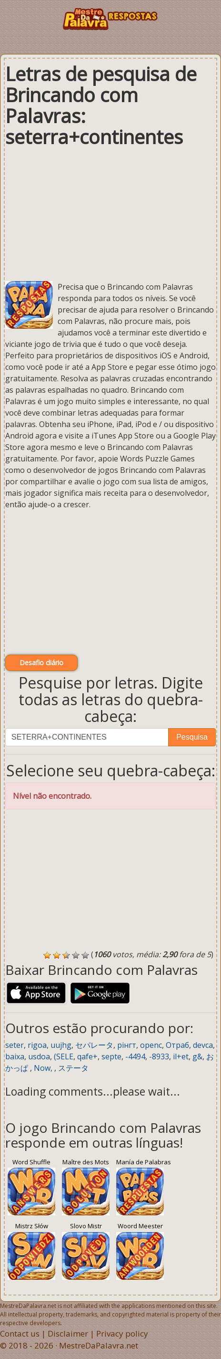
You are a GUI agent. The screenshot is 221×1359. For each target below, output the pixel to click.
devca (203, 1045)
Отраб (177, 1045)
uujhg (60, 1045)
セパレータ (94, 1045)
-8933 (159, 1056)
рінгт (126, 1045)
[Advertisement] (110, 214)
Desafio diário (41, 662)
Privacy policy (122, 1333)
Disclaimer (68, 1333)
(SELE (63, 1056)
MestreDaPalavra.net (98, 1345)
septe (111, 1056)
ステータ (73, 1068)
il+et (181, 1056)
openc (151, 1045)
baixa (14, 1056)
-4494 (135, 1056)
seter (14, 1045)
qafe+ (87, 1056)
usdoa (39, 1056)
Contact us (20, 1333)
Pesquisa (192, 737)
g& (197, 1056)
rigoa (37, 1045)
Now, (44, 1068)
